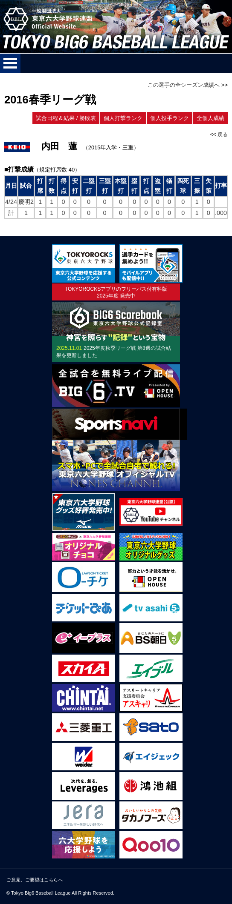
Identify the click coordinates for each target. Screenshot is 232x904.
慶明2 (26, 201)
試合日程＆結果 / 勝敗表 (66, 118)
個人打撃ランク (123, 118)
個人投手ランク (169, 118)
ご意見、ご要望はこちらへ (34, 879)
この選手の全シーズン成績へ (184, 85)
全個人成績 (210, 118)
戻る (223, 134)
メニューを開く (10, 63)
